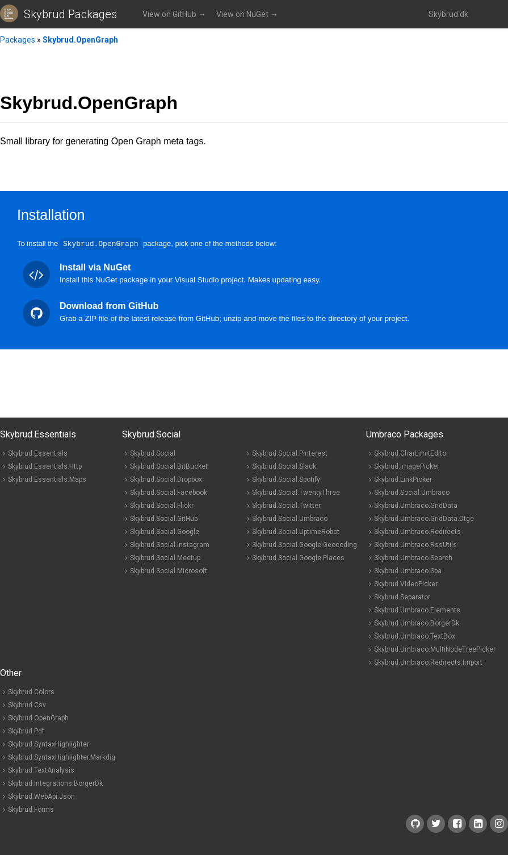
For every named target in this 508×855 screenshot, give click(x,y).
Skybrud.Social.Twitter (286, 505)
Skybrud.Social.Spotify (286, 479)
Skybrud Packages (70, 14)
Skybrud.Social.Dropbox (166, 479)
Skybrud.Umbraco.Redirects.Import (428, 662)
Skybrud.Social (152, 453)
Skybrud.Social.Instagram (169, 544)
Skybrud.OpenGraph (80, 39)
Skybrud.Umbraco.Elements (417, 610)
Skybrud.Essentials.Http (45, 466)
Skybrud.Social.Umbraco (290, 518)
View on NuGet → (247, 14)
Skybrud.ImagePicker (406, 466)
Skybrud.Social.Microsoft (168, 570)
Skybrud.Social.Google (164, 531)
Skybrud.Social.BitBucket (169, 466)
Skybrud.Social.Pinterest (290, 453)
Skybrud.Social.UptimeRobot (295, 531)
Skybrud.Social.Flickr (162, 505)
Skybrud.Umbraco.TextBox (414, 636)
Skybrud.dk (448, 14)
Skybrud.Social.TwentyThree (296, 492)
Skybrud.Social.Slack (284, 466)
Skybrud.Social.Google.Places (298, 557)
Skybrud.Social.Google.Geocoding (304, 544)
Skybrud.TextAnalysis (41, 770)
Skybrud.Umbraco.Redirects (417, 531)
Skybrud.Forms (31, 809)
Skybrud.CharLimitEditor (411, 453)
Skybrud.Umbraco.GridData (415, 505)
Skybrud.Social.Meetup (165, 557)
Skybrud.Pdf (26, 731)
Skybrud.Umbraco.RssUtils (415, 544)
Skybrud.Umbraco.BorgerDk (416, 623)
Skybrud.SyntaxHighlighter (48, 744)
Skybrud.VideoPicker (406, 583)
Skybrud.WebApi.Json (41, 796)
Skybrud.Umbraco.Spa (408, 570)
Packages (17, 39)
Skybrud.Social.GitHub (164, 518)
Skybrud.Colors (31, 691)
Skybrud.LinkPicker (403, 479)
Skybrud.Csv (27, 704)
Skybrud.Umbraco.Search (413, 557)
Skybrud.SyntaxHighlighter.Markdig (61, 757)
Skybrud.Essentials (38, 453)
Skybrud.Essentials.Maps (47, 479)
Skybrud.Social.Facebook (168, 492)
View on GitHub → (174, 14)
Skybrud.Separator (402, 596)
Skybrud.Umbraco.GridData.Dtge (424, 518)
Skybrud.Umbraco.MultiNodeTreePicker (435, 649)
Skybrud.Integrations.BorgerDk (55, 783)
